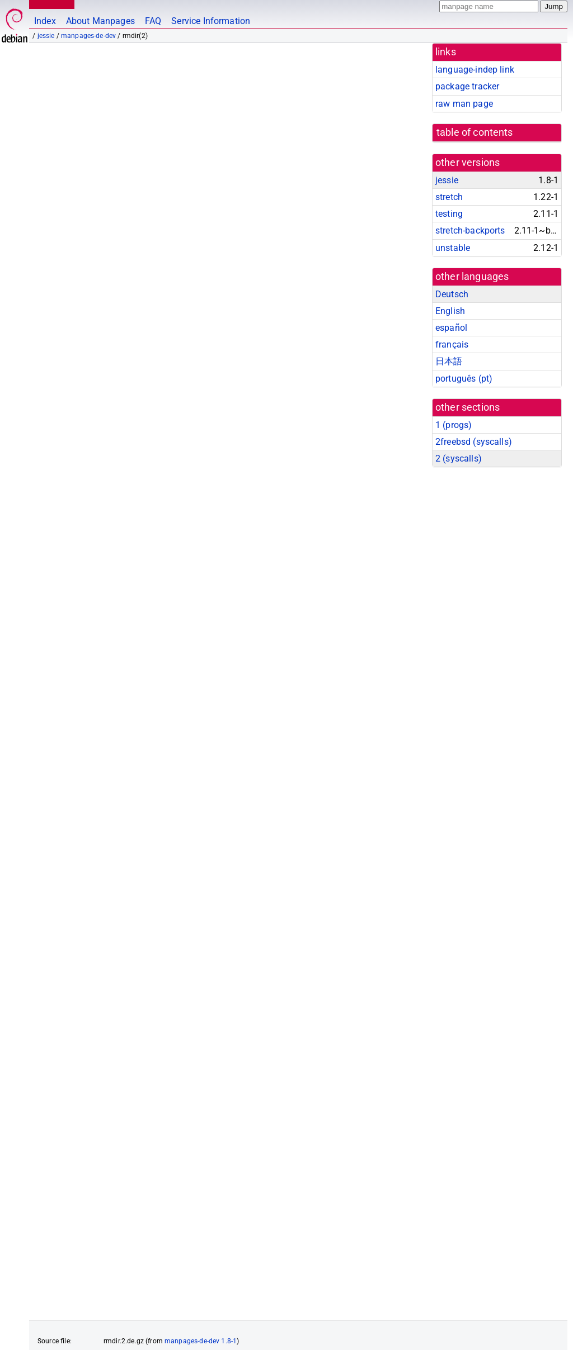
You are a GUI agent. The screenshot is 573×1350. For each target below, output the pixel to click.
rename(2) (263, 979)
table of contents (474, 132)
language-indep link (474, 69)
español (451, 327)
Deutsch (451, 294)
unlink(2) (314, 979)
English (450, 311)
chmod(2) (170, 979)
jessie (46, 36)
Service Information (210, 21)
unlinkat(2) (369, 979)
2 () (458, 458)
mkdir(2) (216, 979)
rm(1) (40, 979)
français (451, 344)
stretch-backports (470, 230)
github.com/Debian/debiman (143, 1331)
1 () (453, 425)
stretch (449, 197)
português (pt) (463, 378)
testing (449, 213)
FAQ (153, 21)
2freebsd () (473, 441)
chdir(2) (125, 979)
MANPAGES (50, 4)
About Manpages (100, 21)
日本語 (448, 361)
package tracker (467, 86)
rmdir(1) (79, 979)
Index (45, 21)
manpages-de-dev (88, 36)
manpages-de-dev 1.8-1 (201, 1274)
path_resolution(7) (354, 383)
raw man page (464, 103)
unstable (452, 248)
